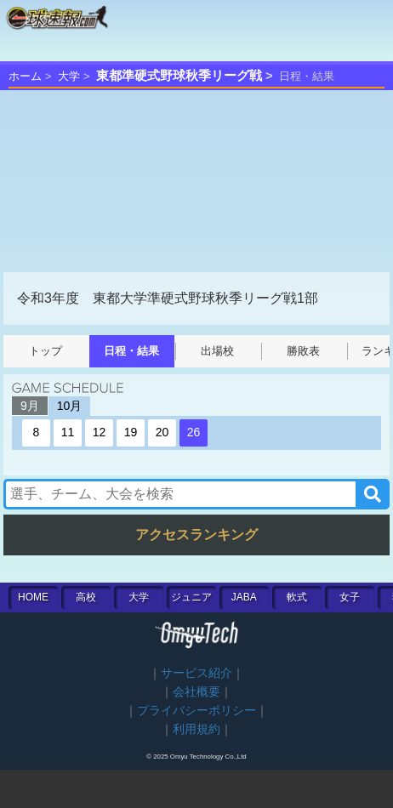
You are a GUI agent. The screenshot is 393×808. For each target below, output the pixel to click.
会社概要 (196, 692)
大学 (69, 76)
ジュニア (191, 597)
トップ (45, 350)
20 (162, 432)
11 (68, 432)
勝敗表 (303, 350)
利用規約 (196, 729)
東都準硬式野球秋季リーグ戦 (179, 76)
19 (131, 432)
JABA (244, 597)
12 (99, 432)
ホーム (25, 76)
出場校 (217, 350)
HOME (33, 597)
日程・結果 (131, 350)
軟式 (297, 597)
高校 (86, 597)
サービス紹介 (196, 673)
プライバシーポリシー (196, 710)
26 (194, 432)
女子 (349, 597)
